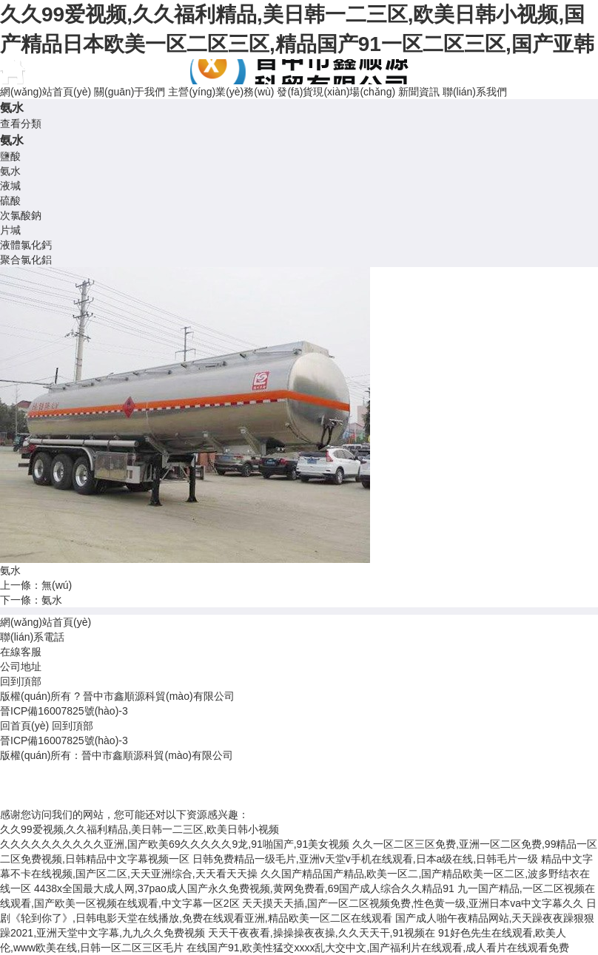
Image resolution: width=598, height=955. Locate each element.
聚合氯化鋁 (26, 260)
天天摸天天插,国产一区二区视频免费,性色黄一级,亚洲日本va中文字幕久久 (412, 903)
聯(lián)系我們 (475, 92)
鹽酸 (10, 156)
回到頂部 (20, 681)
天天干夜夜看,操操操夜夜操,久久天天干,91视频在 (321, 933)
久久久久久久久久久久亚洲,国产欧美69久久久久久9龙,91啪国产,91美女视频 (174, 844)
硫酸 (10, 200)
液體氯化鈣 (26, 245)
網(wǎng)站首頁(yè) (45, 92)
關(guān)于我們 (129, 92)
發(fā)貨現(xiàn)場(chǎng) (336, 92)
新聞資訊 (419, 92)
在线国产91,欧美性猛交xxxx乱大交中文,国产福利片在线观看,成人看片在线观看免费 (378, 948)
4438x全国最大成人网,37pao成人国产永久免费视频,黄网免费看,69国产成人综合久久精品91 (244, 888)
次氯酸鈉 (20, 215)
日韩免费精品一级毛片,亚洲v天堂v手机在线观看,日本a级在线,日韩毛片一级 (365, 859)
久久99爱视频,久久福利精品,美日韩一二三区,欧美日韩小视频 (139, 829)
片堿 (10, 230)
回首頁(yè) (24, 726)
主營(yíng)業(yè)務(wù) (221, 92)
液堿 (10, 186)
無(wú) (56, 585)
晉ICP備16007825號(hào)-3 (64, 711)
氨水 (10, 171)
